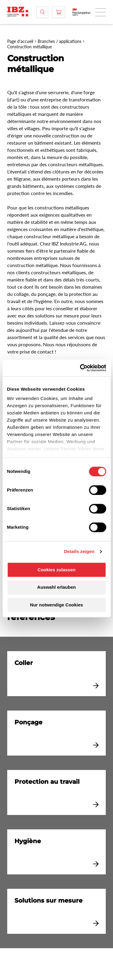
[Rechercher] (42, 12)
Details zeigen (79, 551)
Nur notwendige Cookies (56, 604)
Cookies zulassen (57, 569)
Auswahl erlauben (56, 587)
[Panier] (58, 12)
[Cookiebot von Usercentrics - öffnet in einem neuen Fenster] (80, 368)
